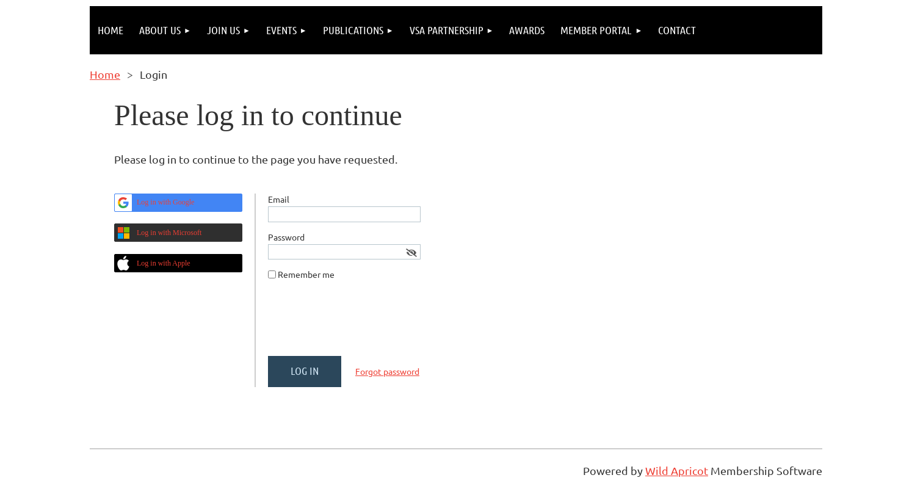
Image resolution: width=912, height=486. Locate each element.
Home (105, 74)
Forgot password (387, 371)
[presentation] (361, 323)
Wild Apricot (676, 470)
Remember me (306, 274)
